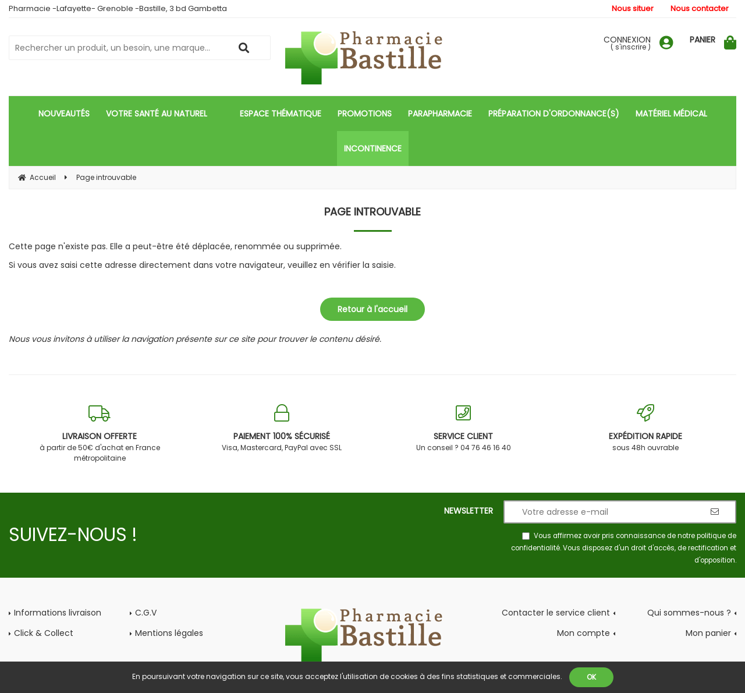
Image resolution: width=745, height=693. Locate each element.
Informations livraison (57, 612)
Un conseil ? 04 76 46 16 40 (464, 428)
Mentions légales (169, 633)
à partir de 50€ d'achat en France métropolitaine (100, 433)
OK (591, 677)
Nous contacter (699, 8)
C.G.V (146, 612)
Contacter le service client (556, 612)
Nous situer (633, 8)
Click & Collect (43, 633)
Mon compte (583, 633)
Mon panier (708, 633)
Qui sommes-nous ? (689, 612)
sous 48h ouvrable (646, 428)
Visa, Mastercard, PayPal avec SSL (282, 428)
